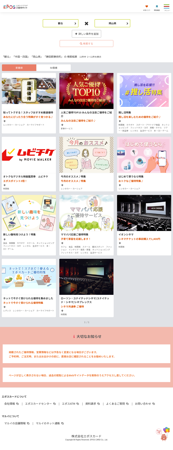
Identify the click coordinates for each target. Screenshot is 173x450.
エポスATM (71, 403)
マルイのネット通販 (50, 423)
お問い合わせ (145, 403)
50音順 (53, 67)
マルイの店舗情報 (17, 423)
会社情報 (11, 403)
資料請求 (92, 403)
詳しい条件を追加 (87, 33)
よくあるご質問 (117, 403)
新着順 (19, 67)
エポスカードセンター (40, 403)
